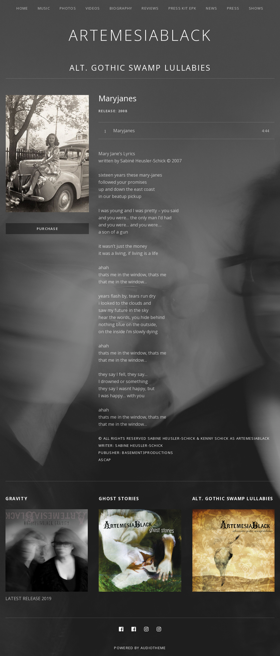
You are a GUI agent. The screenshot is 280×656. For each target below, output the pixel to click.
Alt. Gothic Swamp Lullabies (140, 67)
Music (44, 8)
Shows (256, 8)
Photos (68, 8)
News (211, 8)
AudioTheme (153, 647)
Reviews (150, 8)
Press (233, 8)
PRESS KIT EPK (182, 8)
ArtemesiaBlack (140, 35)
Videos (93, 8)
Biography (121, 8)
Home (22, 8)
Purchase (47, 228)
